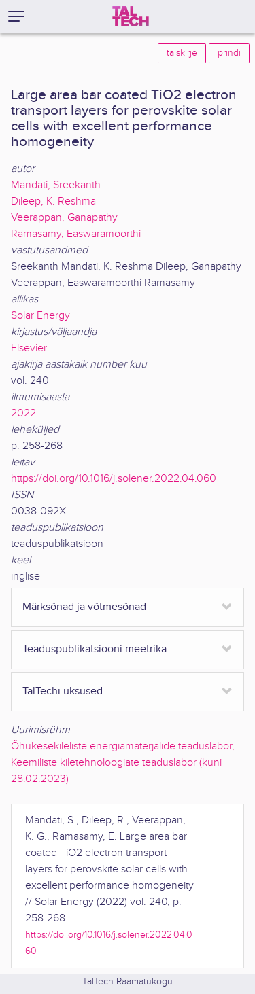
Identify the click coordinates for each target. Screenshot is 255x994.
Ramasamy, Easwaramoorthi (76, 234)
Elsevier (29, 348)
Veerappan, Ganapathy (64, 217)
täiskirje (182, 53)
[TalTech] (131, 16)
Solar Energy (40, 315)
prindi (229, 53)
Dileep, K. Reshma (53, 201)
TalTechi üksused (62, 691)
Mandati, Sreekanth (56, 185)
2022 (23, 413)
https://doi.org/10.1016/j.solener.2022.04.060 (113, 478)
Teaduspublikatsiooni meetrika (94, 649)
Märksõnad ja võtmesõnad (84, 607)
